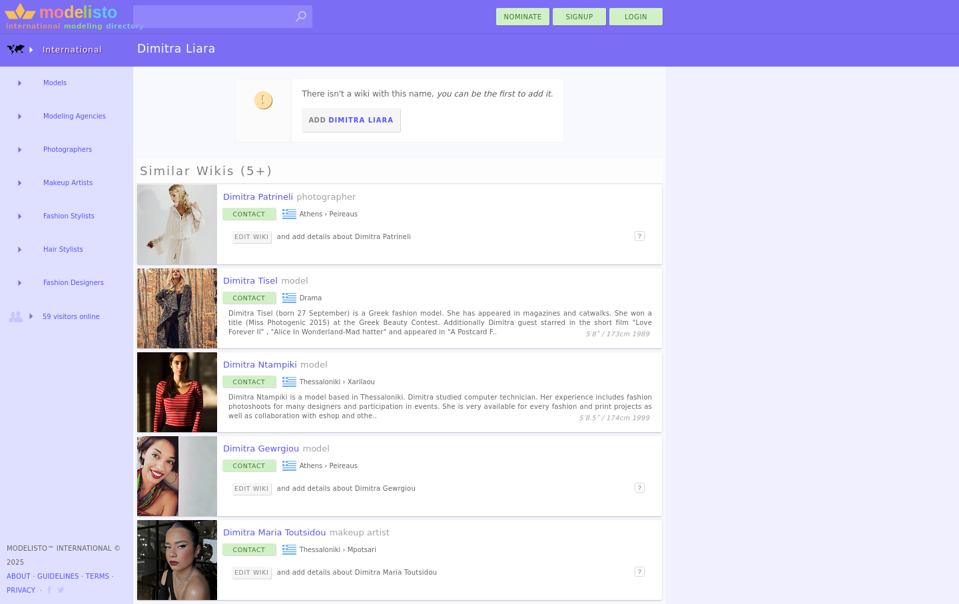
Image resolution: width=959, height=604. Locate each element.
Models (55, 83)
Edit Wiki (251, 236)
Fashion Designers (73, 282)
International (55, 49)
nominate (523, 17)
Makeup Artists (68, 182)
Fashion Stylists (69, 216)
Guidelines (58, 576)
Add (351, 120)
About (19, 576)
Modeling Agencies (74, 116)
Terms (97, 576)
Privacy (21, 590)
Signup (579, 17)
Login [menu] (636, 17)
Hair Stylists (63, 249)
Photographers (67, 149)
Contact (249, 214)
